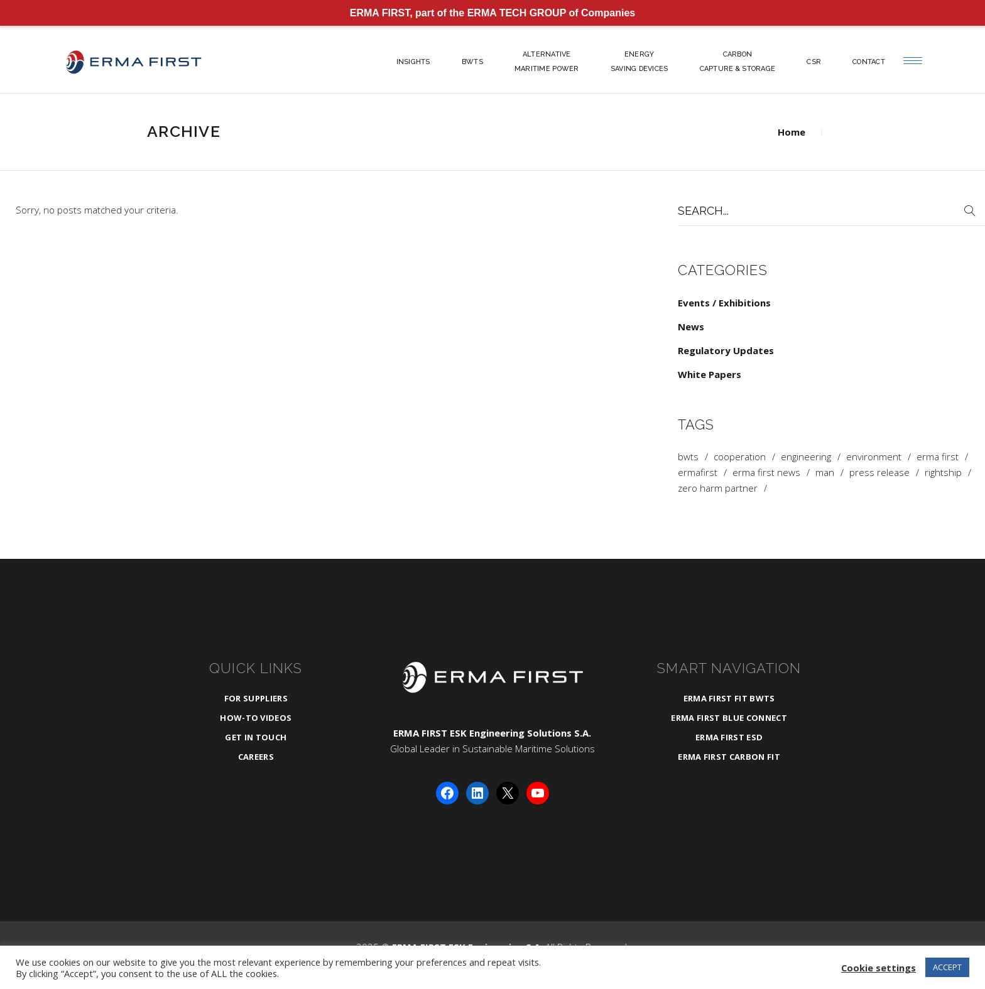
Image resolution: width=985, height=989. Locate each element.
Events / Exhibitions (724, 302)
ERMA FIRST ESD (729, 737)
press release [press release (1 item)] (879, 472)
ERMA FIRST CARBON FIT (729, 756)
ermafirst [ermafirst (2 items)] (697, 472)
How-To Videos (255, 717)
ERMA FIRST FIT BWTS (729, 698)
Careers (256, 756)
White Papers (709, 374)
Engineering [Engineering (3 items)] (806, 457)
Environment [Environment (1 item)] (873, 457)
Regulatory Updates (726, 350)
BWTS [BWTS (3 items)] (688, 457)
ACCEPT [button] (947, 967)
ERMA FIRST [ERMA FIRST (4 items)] (938, 457)
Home (791, 132)
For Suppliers (256, 698)
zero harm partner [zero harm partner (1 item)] (718, 488)
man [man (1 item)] (824, 472)
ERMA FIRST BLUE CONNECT (728, 717)
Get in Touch (255, 737)
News (691, 326)
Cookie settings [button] (878, 967)
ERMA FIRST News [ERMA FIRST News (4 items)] (766, 472)
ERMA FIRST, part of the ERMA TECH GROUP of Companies (493, 13)
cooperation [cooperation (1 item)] (740, 457)
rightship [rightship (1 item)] (943, 472)
